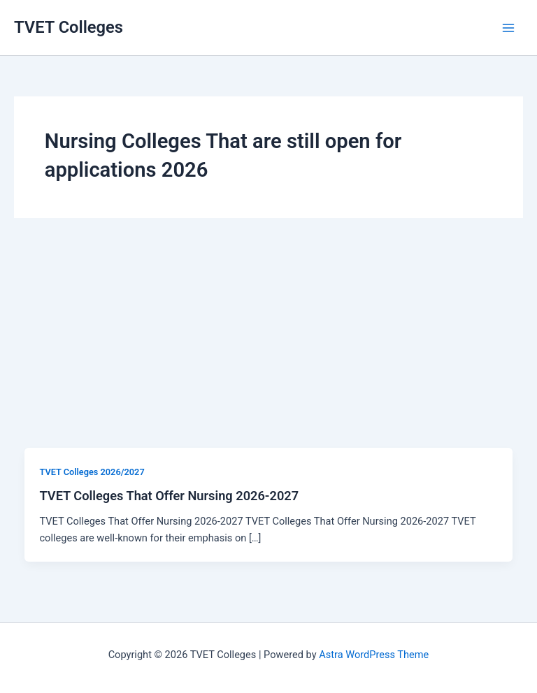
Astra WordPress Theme (374, 654)
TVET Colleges (68, 27)
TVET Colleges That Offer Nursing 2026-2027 (169, 495)
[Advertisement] (268, 343)
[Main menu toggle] (508, 28)
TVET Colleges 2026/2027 (91, 472)
